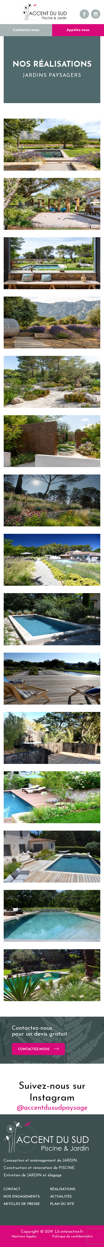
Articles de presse (21, 1204)
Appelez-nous (78, 30)
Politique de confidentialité (72, 1236)
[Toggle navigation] (7, 12)
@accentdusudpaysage (52, 1108)
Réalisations (62, 1189)
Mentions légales (24, 1236)
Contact (11, 1189)
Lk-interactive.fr (69, 1232)
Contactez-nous (26, 30)
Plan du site (62, 1204)
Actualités (61, 1197)
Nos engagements (21, 1197)
